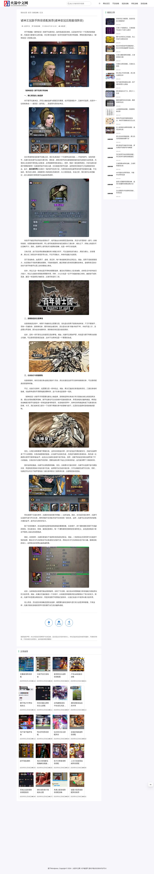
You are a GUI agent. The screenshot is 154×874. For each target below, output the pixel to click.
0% (150, 784)
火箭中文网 (76, 868)
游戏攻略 (144, 3)
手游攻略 (115, 3)
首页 (29, 12)
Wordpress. (55, 868)
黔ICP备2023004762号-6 (97, 868)
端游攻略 (125, 3)
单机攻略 (134, 3)
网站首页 (106, 3)
